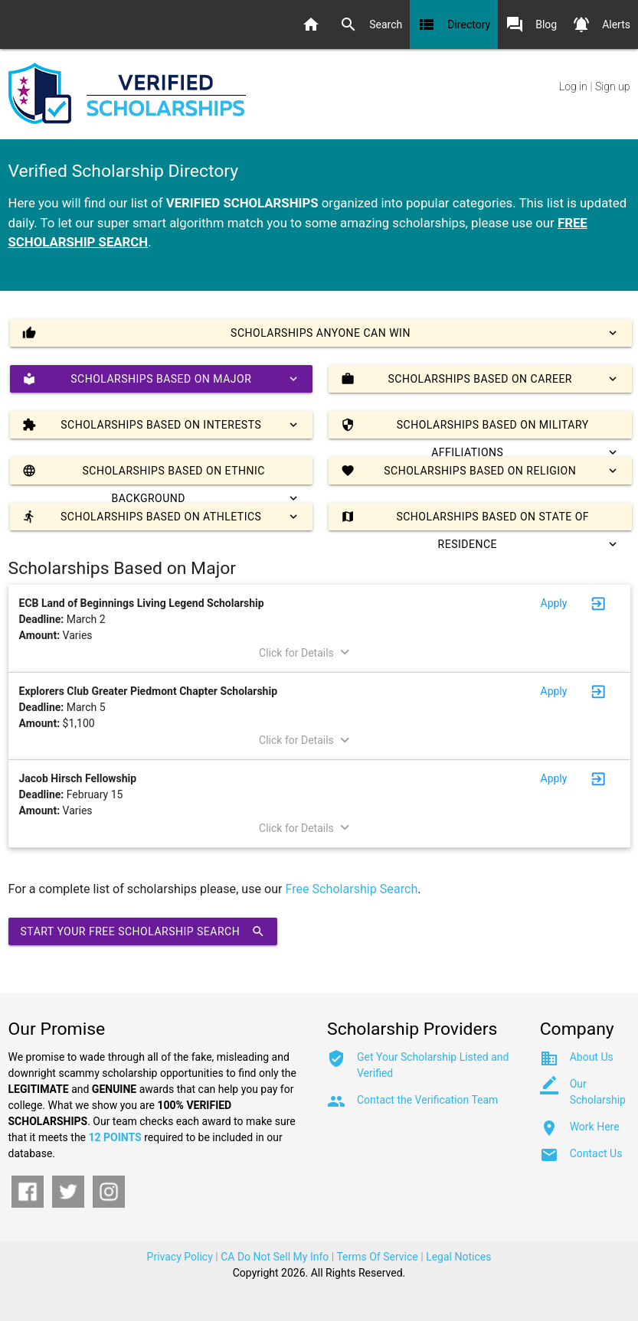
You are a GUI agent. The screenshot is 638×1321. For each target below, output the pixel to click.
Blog (531, 24)
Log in (573, 86)
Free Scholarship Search (352, 889)
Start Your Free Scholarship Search (143, 931)
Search (370, 24)
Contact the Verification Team (427, 1100)
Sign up (612, 86)
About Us (591, 1057)
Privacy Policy (180, 1257)
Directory (453, 24)
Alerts (601, 24)
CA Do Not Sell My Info (275, 1257)
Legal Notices (458, 1257)
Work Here (595, 1126)
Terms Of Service (376, 1257)
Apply (554, 603)
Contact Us (596, 1153)
